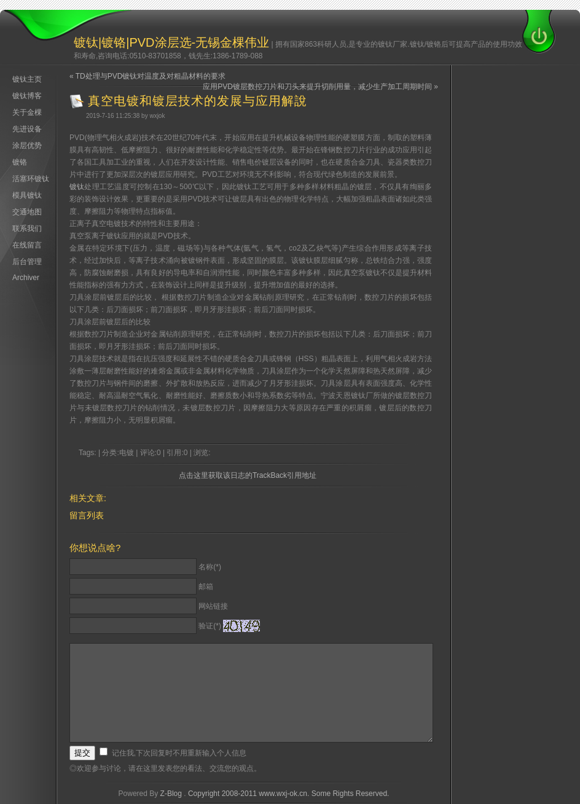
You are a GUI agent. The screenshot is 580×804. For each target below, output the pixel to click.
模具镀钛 (27, 195)
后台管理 (27, 261)
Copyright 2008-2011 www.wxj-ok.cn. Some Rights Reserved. (288, 793)
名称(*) (209, 567)
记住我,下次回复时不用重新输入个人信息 (179, 753)
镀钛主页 (27, 79)
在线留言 (27, 245)
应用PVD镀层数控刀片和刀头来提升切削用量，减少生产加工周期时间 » (320, 86)
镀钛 (76, 186)
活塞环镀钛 (30, 178)
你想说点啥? (94, 547)
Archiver (25, 277)
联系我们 (27, 228)
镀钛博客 (27, 96)
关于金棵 (27, 112)
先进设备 (27, 129)
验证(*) (209, 626)
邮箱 (205, 586)
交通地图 (27, 212)
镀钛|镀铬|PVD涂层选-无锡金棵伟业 (171, 42)
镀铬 (19, 162)
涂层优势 (27, 145)
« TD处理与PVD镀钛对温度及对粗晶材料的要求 (147, 76)
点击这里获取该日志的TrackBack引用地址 (247, 475)
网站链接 (213, 606)
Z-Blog (171, 793)
